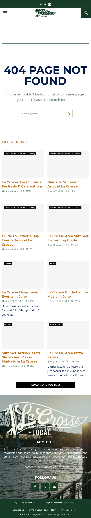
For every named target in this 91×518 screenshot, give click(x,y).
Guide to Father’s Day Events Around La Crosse (20, 240)
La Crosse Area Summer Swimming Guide (68, 238)
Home (54, 509)
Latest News (14, 142)
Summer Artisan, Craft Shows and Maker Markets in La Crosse (21, 357)
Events (8, 264)
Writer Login (69, 502)
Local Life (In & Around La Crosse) (20, 153)
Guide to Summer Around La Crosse (62, 184)
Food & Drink (56, 324)
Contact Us (18, 509)
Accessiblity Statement (58, 514)
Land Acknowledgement (30, 514)
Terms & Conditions (38, 509)
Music (53, 264)
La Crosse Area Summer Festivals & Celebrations (22, 184)
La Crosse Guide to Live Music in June (67, 294)
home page (74, 94)
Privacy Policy (68, 509)
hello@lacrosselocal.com (53, 467)
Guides (8, 324)
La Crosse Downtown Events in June (20, 294)
